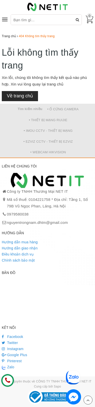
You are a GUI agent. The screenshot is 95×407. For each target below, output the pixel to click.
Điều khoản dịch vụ (18, 254)
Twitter (10, 343)
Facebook (12, 337)
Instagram (13, 349)
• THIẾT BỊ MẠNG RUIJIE (48, 120)
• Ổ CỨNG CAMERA (63, 109)
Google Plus (14, 355)
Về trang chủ (20, 95)
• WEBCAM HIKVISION (48, 152)
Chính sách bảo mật (18, 260)
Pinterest (12, 361)
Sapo (57, 386)
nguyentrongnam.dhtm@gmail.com (37, 222)
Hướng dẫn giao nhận (20, 248)
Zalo (8, 367)
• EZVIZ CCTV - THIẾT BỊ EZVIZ (48, 141)
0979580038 (18, 214)
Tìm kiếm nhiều (30, 109)
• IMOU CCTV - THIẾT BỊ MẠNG (48, 131)
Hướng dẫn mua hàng (20, 242)
